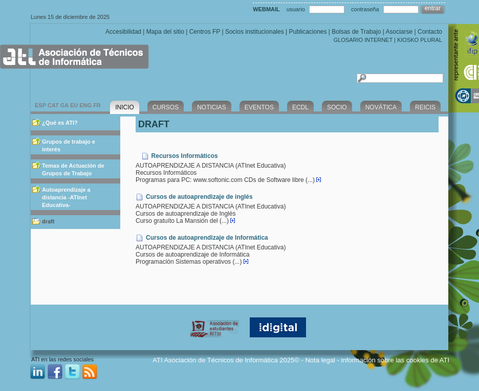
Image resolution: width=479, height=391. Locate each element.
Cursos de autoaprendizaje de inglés (199, 196)
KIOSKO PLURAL (419, 40)
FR (97, 105)
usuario (296, 9)
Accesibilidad (123, 31)
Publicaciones (307, 31)
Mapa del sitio (165, 31)
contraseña (365, 9)
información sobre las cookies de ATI (395, 360)
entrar (433, 8)
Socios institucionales (254, 31)
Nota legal (320, 360)
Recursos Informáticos (184, 155)
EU (74, 105)
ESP (40, 105)
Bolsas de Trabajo (356, 31)
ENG (85, 105)
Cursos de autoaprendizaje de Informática (207, 237)
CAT (53, 105)
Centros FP (204, 31)
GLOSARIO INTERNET (363, 40)
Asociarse (398, 31)
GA (64, 105)
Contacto (430, 31)
